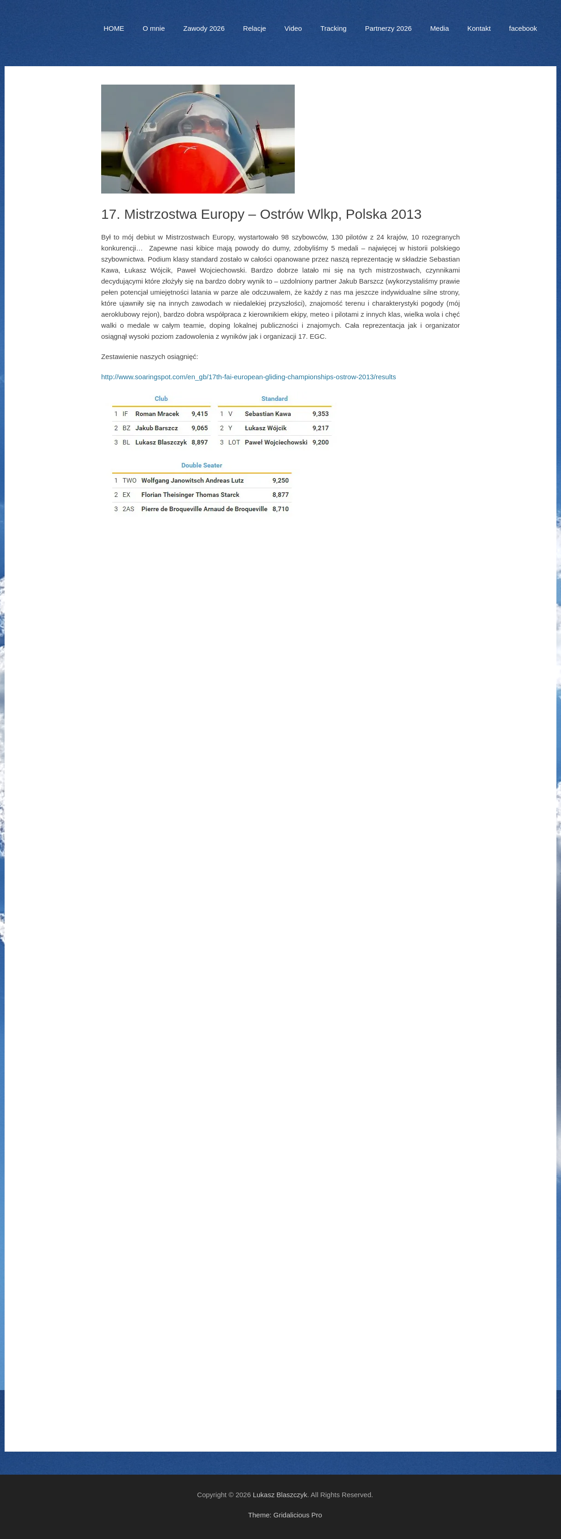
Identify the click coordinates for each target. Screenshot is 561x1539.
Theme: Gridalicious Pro (285, 1515)
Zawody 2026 (203, 28)
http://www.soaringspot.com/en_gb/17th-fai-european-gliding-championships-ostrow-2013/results (248, 377)
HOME (113, 28)
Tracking (334, 28)
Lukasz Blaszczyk (280, 1495)
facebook (523, 28)
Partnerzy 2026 (388, 28)
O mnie (154, 28)
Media (439, 28)
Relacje (254, 28)
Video (293, 28)
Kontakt (479, 28)
